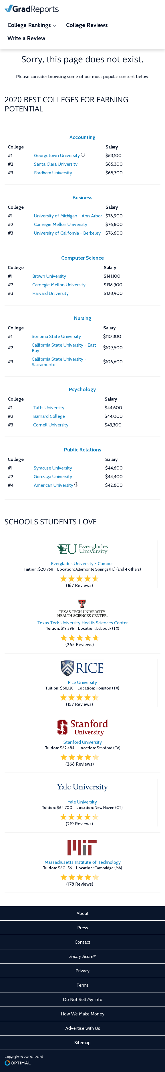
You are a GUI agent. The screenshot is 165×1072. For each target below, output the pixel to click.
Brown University (49, 276)
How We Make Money (82, 1014)
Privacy (82, 971)
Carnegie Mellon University (60, 224)
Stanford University (82, 742)
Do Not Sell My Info (82, 999)
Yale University (82, 802)
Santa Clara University (55, 164)
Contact (82, 942)
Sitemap (82, 1042)
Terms (82, 985)
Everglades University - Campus (82, 563)
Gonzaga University (53, 476)
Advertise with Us (82, 1028)
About (82, 913)
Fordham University (53, 172)
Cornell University (50, 425)
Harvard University (50, 293)
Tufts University (48, 407)
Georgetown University (57, 155)
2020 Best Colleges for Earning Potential (66, 104)
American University (53, 485)
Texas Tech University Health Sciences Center (82, 622)
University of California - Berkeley (67, 233)
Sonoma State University (56, 336)
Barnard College (49, 416)
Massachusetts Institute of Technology (83, 862)
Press (82, 927)
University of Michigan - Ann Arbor (68, 216)
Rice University (82, 682)
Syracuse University (53, 468)
